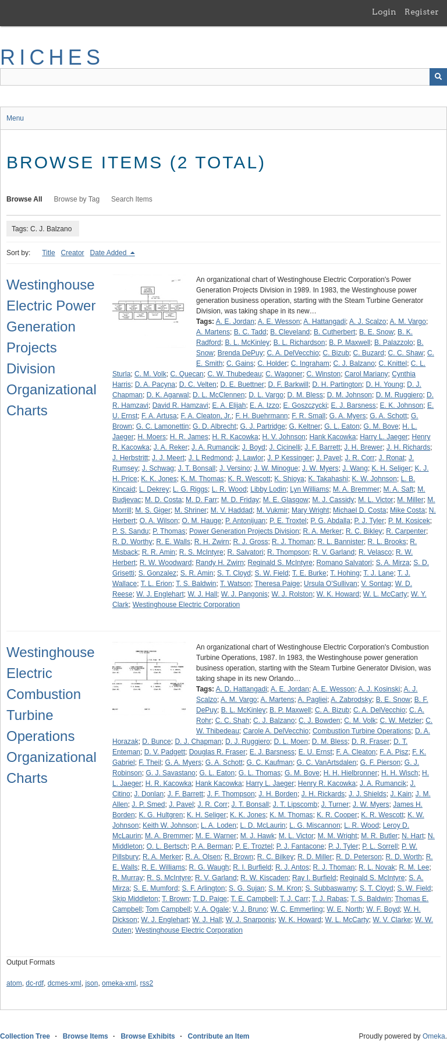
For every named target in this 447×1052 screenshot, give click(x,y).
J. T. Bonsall (196, 468)
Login (384, 11)
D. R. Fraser (370, 741)
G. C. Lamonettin (162, 426)
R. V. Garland (334, 552)
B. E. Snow (376, 332)
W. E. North (344, 909)
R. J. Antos (292, 867)
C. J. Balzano (353, 363)
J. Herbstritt (130, 458)
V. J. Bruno (250, 909)
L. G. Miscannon (314, 825)
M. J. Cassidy (333, 500)
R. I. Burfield (252, 867)
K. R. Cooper (337, 815)
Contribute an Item (218, 1036)
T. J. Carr (294, 899)
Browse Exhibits (147, 1036)
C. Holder (272, 363)
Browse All (24, 199)
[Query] (223, 77)
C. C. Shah (232, 720)
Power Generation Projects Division (244, 531)
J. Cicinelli (284, 447)
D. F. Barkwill (288, 384)
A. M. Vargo (407, 321)
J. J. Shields (367, 794)
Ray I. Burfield (314, 878)
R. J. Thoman (293, 542)
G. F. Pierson (380, 762)
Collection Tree (25, 1036)
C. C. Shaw (406, 353)
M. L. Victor (375, 500)
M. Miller (410, 500)
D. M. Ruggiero (399, 395)
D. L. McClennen (218, 395)
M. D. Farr (201, 500)
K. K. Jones (158, 479)
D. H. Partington (336, 384)
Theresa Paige (277, 584)
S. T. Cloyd (234, 573)
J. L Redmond (210, 458)
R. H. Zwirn (211, 542)
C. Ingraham (310, 363)
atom (14, 983)
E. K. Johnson (402, 405)
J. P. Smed (148, 804)
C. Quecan (186, 374)
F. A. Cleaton (355, 752)
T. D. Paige (210, 899)
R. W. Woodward (166, 563)
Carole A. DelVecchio (276, 731)
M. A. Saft (399, 489)
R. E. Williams (163, 867)
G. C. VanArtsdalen (327, 762)
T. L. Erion (156, 584)
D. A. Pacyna (155, 384)
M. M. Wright (337, 836)
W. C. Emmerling (297, 909)
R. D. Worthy (132, 542)
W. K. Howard (338, 594)
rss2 (146, 983)
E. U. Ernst (315, 752)
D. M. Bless (305, 395)
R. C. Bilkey (275, 857)
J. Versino (234, 468)
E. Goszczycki (305, 405)
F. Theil (150, 762)
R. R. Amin (158, 552)
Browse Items (85, 1036)
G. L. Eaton (342, 426)
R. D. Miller (314, 857)
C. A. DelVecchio (292, 353)
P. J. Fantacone (300, 846)
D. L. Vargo (266, 395)
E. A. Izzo (264, 405)
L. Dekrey (154, 489)
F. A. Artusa (159, 416)
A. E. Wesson (279, 321)
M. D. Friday (240, 500)
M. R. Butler (379, 836)
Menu (15, 118)
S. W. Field (272, 573)
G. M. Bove (381, 426)
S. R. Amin (197, 573)
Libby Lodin (268, 489)
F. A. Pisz (393, 752)
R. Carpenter (406, 531)
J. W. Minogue (276, 468)
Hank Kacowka (332, 437)
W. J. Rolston (292, 594)
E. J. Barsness (353, 405)
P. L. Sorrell (380, 846)
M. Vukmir (272, 510)
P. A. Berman (211, 846)
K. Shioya (289, 479)
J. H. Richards (408, 447)
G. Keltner (305, 426)
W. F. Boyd (382, 909)
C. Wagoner (284, 374)
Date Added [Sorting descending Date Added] (109, 253)
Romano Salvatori (344, 563)
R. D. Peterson (359, 857)
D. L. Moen (291, 741)
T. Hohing (345, 573)
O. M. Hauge (201, 521)
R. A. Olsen (203, 857)
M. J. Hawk (257, 836)
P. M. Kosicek (409, 521)
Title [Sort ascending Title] (48, 253)
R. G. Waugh (209, 867)
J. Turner (335, 804)
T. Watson (235, 584)
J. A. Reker (171, 447)
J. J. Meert (168, 458)
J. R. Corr (360, 458)
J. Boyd (253, 447)
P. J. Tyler (369, 521)
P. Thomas (168, 531)
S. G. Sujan (246, 888)
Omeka (434, 1036)
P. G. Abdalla (330, 521)
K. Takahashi (328, 479)
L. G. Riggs (190, 489)
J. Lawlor (250, 458)
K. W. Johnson (374, 479)
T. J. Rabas (329, 899)
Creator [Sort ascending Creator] (72, 253)
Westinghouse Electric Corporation (186, 605)
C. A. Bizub (332, 710)
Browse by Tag (77, 199)
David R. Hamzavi (180, 405)
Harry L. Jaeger (384, 437)
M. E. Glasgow (285, 500)
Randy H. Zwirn (220, 563)
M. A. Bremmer (356, 489)
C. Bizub (335, 353)
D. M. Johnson (349, 395)
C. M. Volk (150, 374)
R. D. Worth (404, 857)
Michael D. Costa (359, 510)
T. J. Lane (378, 573)
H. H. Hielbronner (351, 773)
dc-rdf (35, 983)
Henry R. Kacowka (327, 783)
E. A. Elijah (229, 405)
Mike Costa (407, 510)
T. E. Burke (309, 573)
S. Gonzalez (157, 573)
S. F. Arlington (203, 888)
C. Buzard (368, 353)
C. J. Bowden (319, 720)
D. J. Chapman (198, 741)
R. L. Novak (377, 867)
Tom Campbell (168, 909)
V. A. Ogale (211, 909)
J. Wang (355, 468)
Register (422, 11)
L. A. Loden (218, 825)
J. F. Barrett (322, 447)
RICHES (52, 57)
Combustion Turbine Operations (362, 731)
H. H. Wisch (399, 773)
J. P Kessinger (289, 458)
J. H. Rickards (323, 794)
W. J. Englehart (159, 594)
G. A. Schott (388, 416)
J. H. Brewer (363, 447)
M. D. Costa (163, 500)
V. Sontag (376, 584)
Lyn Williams (309, 489)
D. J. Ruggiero (247, 741)
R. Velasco (375, 552)
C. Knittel (393, 363)
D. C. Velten (198, 384)
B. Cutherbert (334, 332)
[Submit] (438, 77)
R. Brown (239, 857)
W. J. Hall (202, 594)
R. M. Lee (414, 867)
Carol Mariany (366, 374)
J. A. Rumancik (214, 447)
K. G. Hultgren (161, 815)
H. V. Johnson (283, 437)
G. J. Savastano (170, 773)
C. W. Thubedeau (234, 374)
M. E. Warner (216, 836)
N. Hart (413, 836)
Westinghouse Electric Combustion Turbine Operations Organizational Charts (51, 715)
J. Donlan (149, 794)
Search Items (131, 199)
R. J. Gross (250, 542)
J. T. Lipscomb (295, 804)
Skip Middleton (135, 899)
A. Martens (213, 332)
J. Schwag (158, 468)
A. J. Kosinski (379, 689)
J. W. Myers (320, 468)
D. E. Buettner (242, 384)
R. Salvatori (245, 552)
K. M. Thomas (202, 479)
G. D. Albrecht (214, 426)
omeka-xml (119, 983)
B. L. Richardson (299, 342)
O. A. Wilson (159, 521)
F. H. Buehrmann (261, 416)
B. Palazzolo (393, 342)
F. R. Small (308, 416)
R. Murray (127, 878)
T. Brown (175, 899)
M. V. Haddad (232, 510)
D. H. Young (384, 384)
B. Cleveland (290, 332)
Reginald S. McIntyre (280, 563)
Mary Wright (310, 510)
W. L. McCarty (385, 594)
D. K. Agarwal (168, 395)
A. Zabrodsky (351, 700)
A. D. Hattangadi (241, 689)
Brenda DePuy (240, 353)
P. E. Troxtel (288, 521)
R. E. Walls (173, 542)
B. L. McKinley (247, 342)
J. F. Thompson (231, 794)
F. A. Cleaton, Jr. (205, 416)
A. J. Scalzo (367, 321)
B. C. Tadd (250, 332)
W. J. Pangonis (244, 594)
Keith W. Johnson (170, 825)
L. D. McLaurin (263, 825)
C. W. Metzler (401, 720)
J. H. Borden (277, 794)
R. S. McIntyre (201, 552)
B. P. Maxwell (349, 342)
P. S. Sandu (130, 531)
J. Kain (400, 794)
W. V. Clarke (392, 920)
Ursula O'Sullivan (330, 584)
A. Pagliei (313, 700)
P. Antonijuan (245, 521)
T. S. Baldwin (196, 584)
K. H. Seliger (391, 468)
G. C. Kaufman (270, 762)
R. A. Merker (322, 531)
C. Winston (324, 374)
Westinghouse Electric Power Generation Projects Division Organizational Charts (51, 347)
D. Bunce (156, 741)
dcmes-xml (64, 983)
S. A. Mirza (393, 563)
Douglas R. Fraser (217, 752)
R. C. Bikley (364, 531)
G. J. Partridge (262, 426)
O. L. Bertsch (167, 846)
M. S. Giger (153, 510)
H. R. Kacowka (235, 437)
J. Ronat (392, 458)
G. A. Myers (347, 416)
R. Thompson (288, 552)
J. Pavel (328, 458)
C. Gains (240, 363)
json (91, 983)
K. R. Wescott (249, 479)
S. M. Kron (284, 888)
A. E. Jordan (235, 321)
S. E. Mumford (155, 888)
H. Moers (151, 437)
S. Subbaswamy (331, 888)
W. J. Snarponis (250, 920)
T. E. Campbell (253, 899)
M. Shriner (191, 510)
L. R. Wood (229, 489)
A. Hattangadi (324, 321)
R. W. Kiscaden (264, 878)
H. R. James (189, 437)
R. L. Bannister (341, 542)
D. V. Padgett (164, 752)
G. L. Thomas (260, 773)
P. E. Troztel (253, 846)
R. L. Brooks (387, 542)
